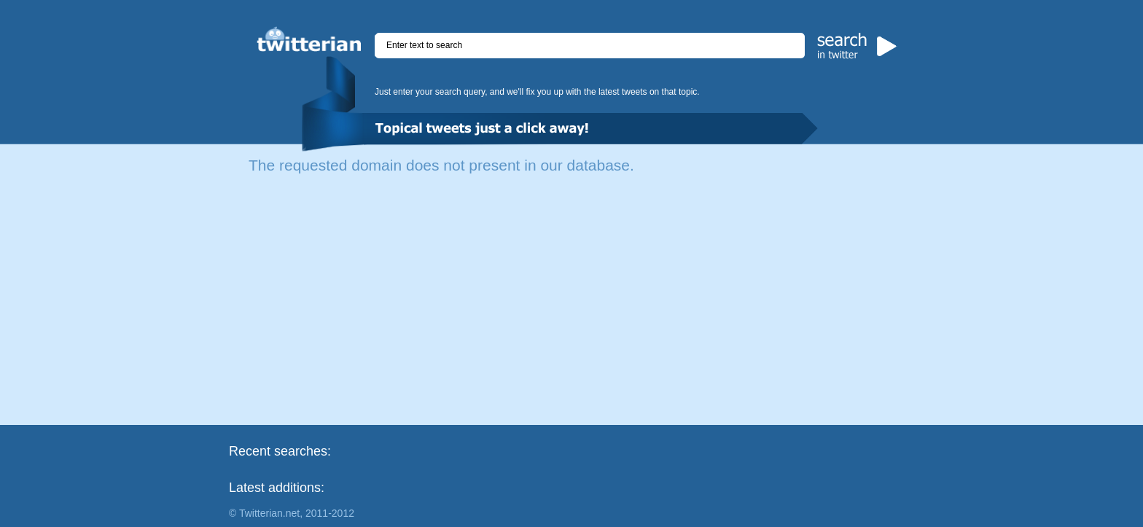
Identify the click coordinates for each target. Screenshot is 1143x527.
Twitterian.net (269, 513)
